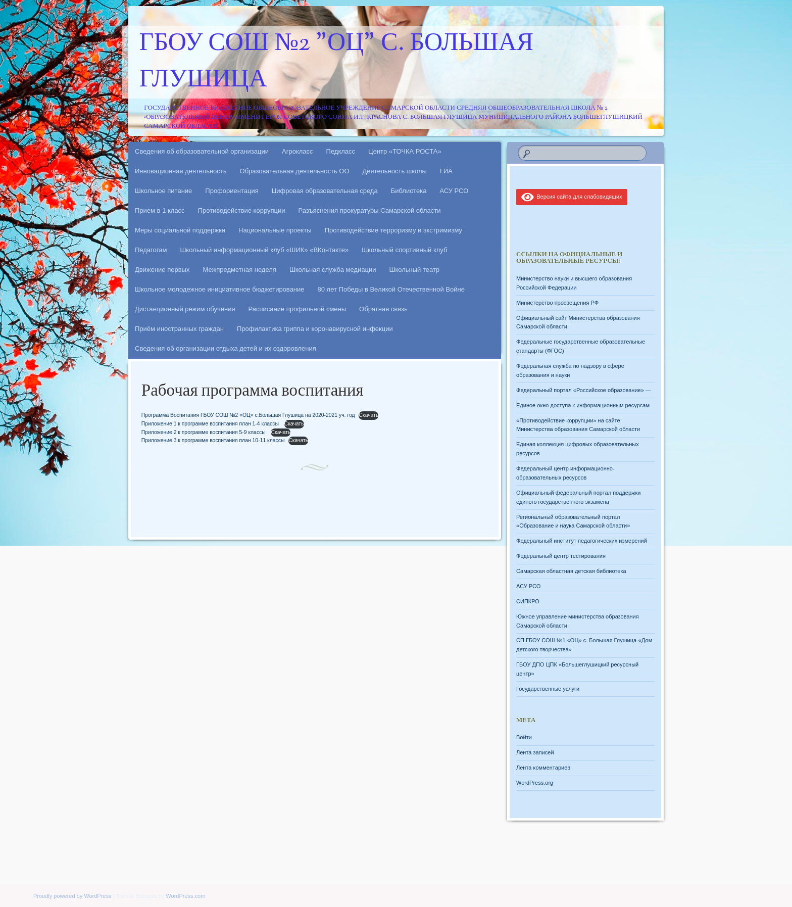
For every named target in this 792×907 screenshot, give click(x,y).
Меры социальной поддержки (180, 230)
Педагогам (151, 250)
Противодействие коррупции (241, 210)
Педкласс (341, 151)
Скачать (368, 415)
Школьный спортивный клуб (404, 250)
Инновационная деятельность (181, 171)
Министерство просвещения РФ (557, 303)
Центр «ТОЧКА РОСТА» (404, 151)
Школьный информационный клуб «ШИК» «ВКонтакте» (264, 250)
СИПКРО (527, 601)
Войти (524, 737)
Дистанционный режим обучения (185, 309)
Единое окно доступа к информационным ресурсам (583, 405)
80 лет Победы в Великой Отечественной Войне (391, 289)
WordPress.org (534, 783)
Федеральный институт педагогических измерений (581, 541)
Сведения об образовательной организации (202, 151)
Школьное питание (163, 191)
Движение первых (162, 269)
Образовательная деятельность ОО (295, 171)
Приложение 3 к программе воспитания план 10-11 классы (213, 440)
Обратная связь (383, 309)
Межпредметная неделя (239, 269)
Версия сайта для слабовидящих (571, 197)
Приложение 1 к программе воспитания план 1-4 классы (210, 423)
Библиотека (409, 191)
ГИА (446, 171)
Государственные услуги (547, 689)
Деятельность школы (395, 171)
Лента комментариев (543, 768)
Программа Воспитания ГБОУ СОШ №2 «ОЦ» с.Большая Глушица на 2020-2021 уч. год (248, 415)
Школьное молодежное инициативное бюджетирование (220, 289)
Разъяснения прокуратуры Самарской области (370, 210)
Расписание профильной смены (297, 309)
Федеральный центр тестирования (561, 556)
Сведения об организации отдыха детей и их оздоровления (225, 348)
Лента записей (535, 752)
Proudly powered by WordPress (72, 896)
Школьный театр (414, 269)
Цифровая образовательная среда (325, 191)
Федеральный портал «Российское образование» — (583, 390)
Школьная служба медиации (332, 269)
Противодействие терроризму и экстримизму (393, 230)
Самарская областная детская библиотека (571, 571)
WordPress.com (185, 896)
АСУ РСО (453, 191)
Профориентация (231, 191)
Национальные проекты (275, 230)
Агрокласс (297, 151)
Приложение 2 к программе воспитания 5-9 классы (204, 432)
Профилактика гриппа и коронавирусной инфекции (315, 328)
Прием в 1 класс (160, 210)
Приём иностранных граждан (179, 328)
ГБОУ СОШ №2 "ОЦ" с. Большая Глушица (336, 62)
